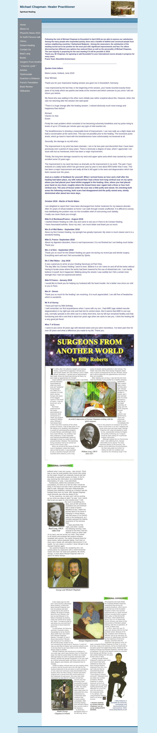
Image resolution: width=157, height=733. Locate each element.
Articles (23, 70)
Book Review (26, 86)
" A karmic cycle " (28, 66)
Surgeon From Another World (34, 62)
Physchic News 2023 (30, 33)
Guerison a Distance (30, 78)
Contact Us (25, 49)
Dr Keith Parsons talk (30, 37)
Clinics (23, 41)
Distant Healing (27, 45)
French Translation (29, 82)
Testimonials (26, 74)
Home (23, 24)
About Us (24, 29)
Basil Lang (25, 53)
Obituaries (25, 91)
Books (23, 58)
